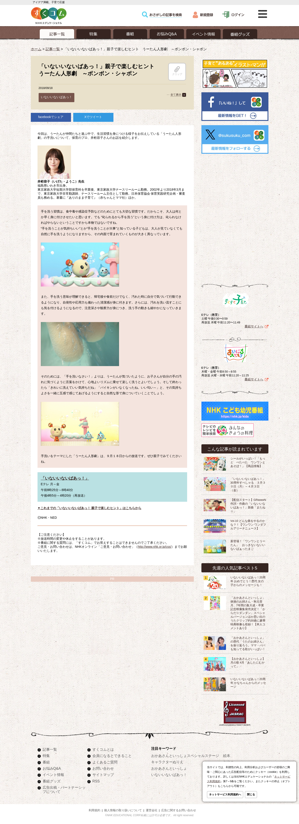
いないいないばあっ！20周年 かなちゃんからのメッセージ (248, 683)
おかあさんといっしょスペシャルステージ (185, 756)
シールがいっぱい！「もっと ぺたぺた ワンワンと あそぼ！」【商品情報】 (249, 462)
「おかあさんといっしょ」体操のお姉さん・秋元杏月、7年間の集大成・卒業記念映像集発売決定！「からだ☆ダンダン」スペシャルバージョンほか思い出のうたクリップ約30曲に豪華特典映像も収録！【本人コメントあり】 (248, 613)
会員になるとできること (112, 756)
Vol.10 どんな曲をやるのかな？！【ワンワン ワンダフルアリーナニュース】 (248, 524)
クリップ (177, 71)
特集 (46, 756)
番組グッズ (52, 781)
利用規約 (94, 810)
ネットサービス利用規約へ (225, 794)
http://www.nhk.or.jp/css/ (154, 546)
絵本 (226, 756)
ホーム (36, 49)
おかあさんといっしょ (169, 768)
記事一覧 (53, 49)
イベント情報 (53, 775)
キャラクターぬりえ (167, 762)
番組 (46, 762)
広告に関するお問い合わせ (178, 810)
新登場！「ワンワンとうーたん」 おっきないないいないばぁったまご (247, 545)
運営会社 (151, 810)
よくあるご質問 (104, 762)
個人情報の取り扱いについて (123, 810)
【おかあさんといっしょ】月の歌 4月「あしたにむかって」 (247, 662)
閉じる (251, 794)
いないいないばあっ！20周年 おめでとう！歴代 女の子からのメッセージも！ (248, 581)
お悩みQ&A (52, 768)
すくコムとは (103, 749)
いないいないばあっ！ (56, 97)
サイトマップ (103, 775)
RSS (96, 781)
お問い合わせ (103, 768)
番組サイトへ (254, 326)
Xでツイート (93, 117)
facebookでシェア (50, 117)
